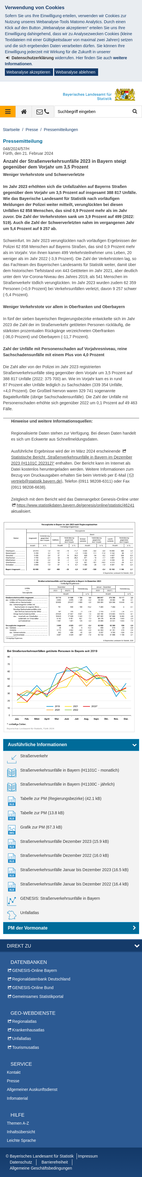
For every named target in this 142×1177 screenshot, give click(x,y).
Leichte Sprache (21, 1140)
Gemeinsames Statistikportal (37, 996)
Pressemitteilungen (61, 129)
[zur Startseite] (24, 112)
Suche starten (134, 112)
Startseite (11, 129)
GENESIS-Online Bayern (34, 970)
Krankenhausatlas (28, 1030)
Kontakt (13, 1072)
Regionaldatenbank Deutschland (41, 979)
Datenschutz (21, 1162)
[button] (71, 745)
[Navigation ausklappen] (8, 112)
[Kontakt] (43, 112)
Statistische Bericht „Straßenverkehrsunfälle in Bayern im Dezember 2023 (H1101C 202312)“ (72, 460)
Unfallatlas (21, 1038)
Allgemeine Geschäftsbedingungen (41, 1168)
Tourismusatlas (25, 1047)
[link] (27, 758)
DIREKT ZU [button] (19, 945)
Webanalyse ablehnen (75, 72)
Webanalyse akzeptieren (28, 72)
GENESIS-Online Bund (33, 987)
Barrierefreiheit (55, 1162)
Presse (32, 129)
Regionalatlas (24, 1021)
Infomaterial (17, 1098)
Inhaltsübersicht (21, 1132)
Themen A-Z (18, 1123)
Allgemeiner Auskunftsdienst (32, 1089)
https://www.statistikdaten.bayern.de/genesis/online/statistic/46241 (75, 505)
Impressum (88, 1156)
